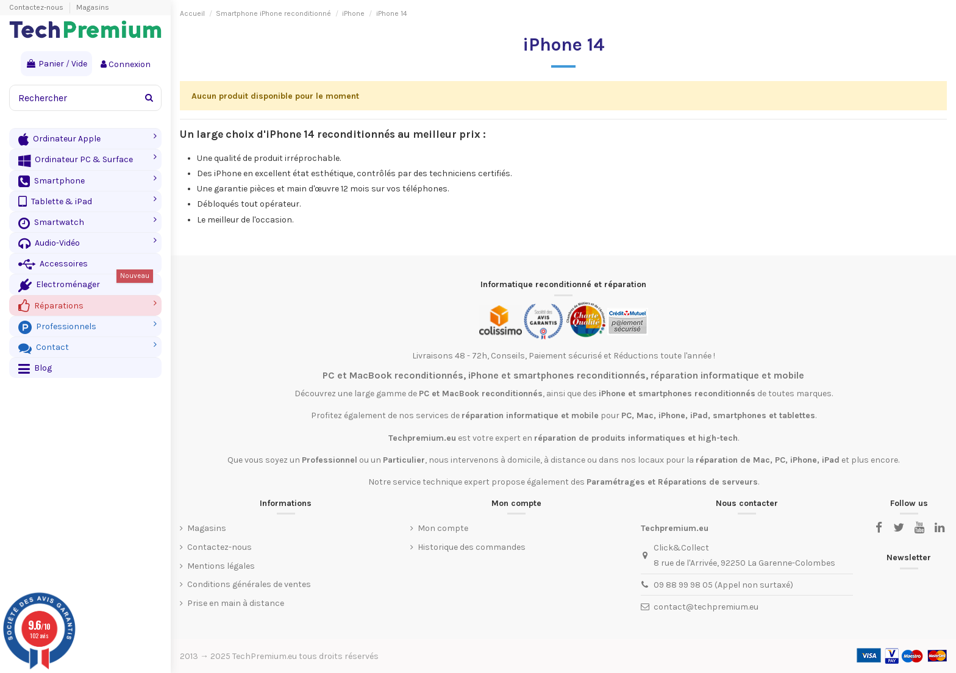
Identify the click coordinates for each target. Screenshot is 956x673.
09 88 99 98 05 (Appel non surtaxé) (723, 585)
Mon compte (443, 528)
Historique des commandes (472, 547)
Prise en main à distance (235, 603)
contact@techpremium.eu (706, 607)
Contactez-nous (37, 7)
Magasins (92, 7)
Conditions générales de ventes (249, 584)
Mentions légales (221, 566)
